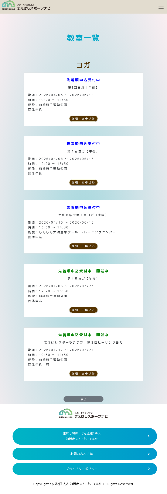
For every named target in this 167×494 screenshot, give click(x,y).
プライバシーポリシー (82, 468)
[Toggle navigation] (161, 7)
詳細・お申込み (83, 118)
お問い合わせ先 (81, 453)
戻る (83, 399)
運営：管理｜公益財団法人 (81, 436)
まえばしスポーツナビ (83, 415)
